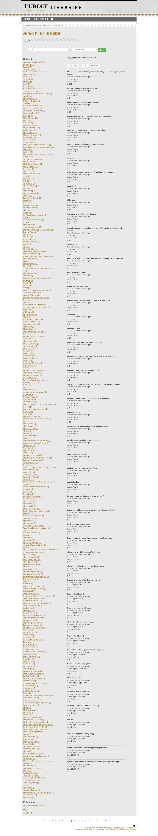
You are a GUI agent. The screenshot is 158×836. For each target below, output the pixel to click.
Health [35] (27, 84)
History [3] (27, 387)
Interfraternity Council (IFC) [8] (34, 220)
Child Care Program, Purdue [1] (34, 589)
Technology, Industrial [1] (32, 780)
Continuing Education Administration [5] (37, 278)
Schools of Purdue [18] (31, 128)
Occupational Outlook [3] (32, 399)
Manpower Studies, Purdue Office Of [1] (37, 683)
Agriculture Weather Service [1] (34, 545)
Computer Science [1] (31, 593)
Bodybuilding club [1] (30, 569)
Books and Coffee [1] (30, 579)
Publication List (43, 19)
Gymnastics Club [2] (30, 470)
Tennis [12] (27, 176)
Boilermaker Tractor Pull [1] (33, 574)
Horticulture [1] (28, 659)
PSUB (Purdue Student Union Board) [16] (38, 145)
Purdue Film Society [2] (31, 509)
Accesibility (77, 821)
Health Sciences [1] (30, 654)
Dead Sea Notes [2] (30, 450)
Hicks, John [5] (28, 285)
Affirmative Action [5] (30, 273)
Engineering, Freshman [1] (32, 623)
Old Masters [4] (28, 312)
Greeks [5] (27, 283)
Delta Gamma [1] (29, 610)
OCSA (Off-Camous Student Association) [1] (39, 695)
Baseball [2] (27, 433)
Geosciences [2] (29, 465)
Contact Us (117, 821)
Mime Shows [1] (29, 688)
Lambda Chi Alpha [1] (31, 676)
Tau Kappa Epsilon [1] (31, 773)
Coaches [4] (27, 302)
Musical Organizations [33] (32, 89)
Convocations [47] (29, 74)
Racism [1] (27, 734)
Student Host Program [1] (32, 768)
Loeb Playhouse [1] (30, 681)
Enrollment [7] (28, 237)
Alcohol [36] (27, 81)
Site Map (97, 821)
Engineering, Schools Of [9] (33, 198)
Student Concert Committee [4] (34, 331)
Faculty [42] (27, 77)
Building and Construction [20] (34, 111)
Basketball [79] (28, 65)
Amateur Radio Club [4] (31, 295)
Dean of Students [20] (31, 113)
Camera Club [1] (29, 581)
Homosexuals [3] (29, 390)
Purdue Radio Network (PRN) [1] (35, 727)
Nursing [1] (27, 693)
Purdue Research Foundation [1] (35, 729)
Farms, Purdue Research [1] (33, 640)
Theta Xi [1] (27, 785)
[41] (97, 65)
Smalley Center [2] (30, 518)
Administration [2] (29, 424)
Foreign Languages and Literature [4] (36, 307)
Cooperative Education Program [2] (36, 443)
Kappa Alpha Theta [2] (31, 477)
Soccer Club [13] (29, 162)
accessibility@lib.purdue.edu (128, 829)
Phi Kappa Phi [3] (29, 402)
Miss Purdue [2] (28, 492)
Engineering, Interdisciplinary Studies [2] (37, 458)
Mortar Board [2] (29, 494)
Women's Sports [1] (30, 797)
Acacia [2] (26, 421)
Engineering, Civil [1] (30, 620)
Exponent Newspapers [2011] (34, 805)
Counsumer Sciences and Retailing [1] (37, 603)
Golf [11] (26, 181)
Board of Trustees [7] (30, 232)
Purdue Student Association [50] (34, 72)
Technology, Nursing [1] (31, 783)
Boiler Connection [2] (30, 436)
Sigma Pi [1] (27, 751)
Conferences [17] (29, 130)
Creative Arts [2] (29, 445)
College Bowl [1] (29, 591)
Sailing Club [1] (28, 744)
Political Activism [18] (30, 125)
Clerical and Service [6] (31, 249)
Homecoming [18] (29, 123)
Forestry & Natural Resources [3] (35, 380)
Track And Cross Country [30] (33, 91)
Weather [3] (27, 414)
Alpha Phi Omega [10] (31, 186)
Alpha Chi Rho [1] (29, 555)
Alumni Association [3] (31, 344)
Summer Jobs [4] (29, 334)
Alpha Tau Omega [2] (30, 428)
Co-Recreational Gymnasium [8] (34, 215)
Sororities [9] (27, 203)
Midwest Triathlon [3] (30, 397)
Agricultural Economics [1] (32, 542)
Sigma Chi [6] (28, 266)
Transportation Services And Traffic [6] (37, 268)
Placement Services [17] (32, 135)
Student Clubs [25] (30, 98)
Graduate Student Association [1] (35, 652)
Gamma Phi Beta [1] (30, 647)
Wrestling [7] (27, 244)
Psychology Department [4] (33, 319)
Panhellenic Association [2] (33, 496)
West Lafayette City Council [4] (34, 336)
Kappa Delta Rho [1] (30, 666)
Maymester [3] (28, 394)
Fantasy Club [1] (29, 637)
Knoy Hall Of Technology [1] (33, 671)
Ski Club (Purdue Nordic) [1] (33, 754)
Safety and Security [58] (32, 69)
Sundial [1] (27, 771)
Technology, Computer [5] (32, 293)
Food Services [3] (29, 377)
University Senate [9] (30, 205)
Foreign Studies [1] (30, 644)
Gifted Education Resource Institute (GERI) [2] (39, 467)
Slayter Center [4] (29, 329)
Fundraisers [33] (29, 86)
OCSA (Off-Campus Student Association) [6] (39, 256)
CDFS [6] (26, 246)
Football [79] (27, 67)
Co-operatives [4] (29, 300)
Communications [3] (30, 358)
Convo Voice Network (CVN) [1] (34, 598)
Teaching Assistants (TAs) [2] (33, 525)
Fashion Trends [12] (30, 166)
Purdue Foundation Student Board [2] (36, 511)
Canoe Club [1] (28, 584)
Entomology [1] (28, 630)
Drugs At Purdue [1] (30, 613)
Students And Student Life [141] (34, 62)
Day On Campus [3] (30, 365)
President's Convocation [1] (33, 717)
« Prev (73, 65)
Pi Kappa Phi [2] (29, 506)
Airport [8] (26, 210)
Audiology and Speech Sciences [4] (36, 297)
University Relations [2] (31, 533)
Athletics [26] (28, 96)
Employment (65, 821)
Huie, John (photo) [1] (31, 661)
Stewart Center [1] (29, 766)
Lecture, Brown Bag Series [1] (34, 678)
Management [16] (29, 142)
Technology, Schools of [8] (32, 227)
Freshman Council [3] (31, 382)
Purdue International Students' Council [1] (38, 724)
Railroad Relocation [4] (31, 322)
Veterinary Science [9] (31, 208)
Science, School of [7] (31, 242)
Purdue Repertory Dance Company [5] (37, 290)
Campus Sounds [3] (30, 353)
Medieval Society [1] (30, 686)
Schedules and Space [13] (32, 159)
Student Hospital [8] (30, 225)
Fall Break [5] (28, 280)
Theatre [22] (27, 103)
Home (27, 19)
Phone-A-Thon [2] (29, 501)
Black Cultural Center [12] (32, 164)
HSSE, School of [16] (31, 140)
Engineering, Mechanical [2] (33, 460)
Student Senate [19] (30, 118)
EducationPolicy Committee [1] (34, 615)
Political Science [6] (30, 259)
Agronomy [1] (28, 547)
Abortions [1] (27, 538)
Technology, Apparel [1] (31, 775)
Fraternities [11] (28, 179)
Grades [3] (27, 385)
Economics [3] (28, 368)
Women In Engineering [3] (32, 416)
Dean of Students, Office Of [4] (34, 305)
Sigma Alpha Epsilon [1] (31, 746)
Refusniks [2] (28, 513)
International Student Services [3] (35, 392)
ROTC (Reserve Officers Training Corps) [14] (39, 154)
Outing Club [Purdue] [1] (32, 700)
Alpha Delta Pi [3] (29, 341)
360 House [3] (28, 339)
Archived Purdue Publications (42, 25)
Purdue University (90, 827)
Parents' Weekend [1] (31, 705)
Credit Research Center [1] (33, 606)
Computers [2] (28, 438)
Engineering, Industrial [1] (32, 625)
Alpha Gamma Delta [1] (31, 557)
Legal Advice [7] (29, 239)
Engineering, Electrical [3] (32, 375)
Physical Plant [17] (30, 132)
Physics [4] (27, 317)
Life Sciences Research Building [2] (36, 487)
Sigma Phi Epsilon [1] (31, 749)
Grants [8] (26, 217)
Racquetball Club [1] (30, 737)
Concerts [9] (27, 196)
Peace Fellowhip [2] (30, 499)
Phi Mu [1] (27, 707)
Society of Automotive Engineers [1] (36, 756)
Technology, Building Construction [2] (36, 528)
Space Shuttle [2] (29, 521)
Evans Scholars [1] (30, 632)
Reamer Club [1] (29, 739)
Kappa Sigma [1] (29, 669)
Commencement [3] (30, 356)
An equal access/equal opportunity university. (120, 827)
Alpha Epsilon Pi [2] (30, 426)
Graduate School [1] (30, 649)
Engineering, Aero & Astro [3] (33, 370)
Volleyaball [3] (28, 411)
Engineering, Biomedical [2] (33, 455)
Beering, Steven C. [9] (31, 193)
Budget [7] (27, 234)
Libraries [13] (28, 157)
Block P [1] (27, 567)
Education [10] (28, 188)
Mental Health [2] (29, 489)
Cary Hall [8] (27, 213)
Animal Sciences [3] (30, 346)
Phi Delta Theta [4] (30, 314)
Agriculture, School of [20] (32, 108)
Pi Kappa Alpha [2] (30, 504)
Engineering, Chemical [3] (32, 373)
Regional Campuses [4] (31, 324)
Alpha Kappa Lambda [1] (32, 559)
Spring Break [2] (29, 523)
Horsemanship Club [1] (31, 657)
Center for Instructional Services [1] (36, 586)
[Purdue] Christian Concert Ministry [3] (37, 419)
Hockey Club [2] (29, 472)
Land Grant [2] (28, 479)
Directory (54, 821)
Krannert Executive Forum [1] (33, 673)
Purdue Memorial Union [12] (33, 174)
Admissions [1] (28, 540)
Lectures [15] (28, 152)
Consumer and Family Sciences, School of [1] (39, 596)
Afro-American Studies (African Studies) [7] (38, 229)
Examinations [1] (29, 635)
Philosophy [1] (28, 712)
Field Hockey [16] (29, 137)
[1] (69, 65)
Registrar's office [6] (30, 263)
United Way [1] (28, 788)
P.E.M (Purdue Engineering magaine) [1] (37, 703)
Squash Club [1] (29, 758)
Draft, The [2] (28, 453)
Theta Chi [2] (28, 530)
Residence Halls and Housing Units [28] (37, 94)
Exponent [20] (28, 115)
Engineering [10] (29, 191)
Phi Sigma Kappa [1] (30, 710)
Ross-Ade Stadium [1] (31, 741)
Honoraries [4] (28, 310)
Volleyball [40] (28, 79)
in (70, 50)
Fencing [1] (27, 642)
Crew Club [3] (28, 361)
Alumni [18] (27, 120)
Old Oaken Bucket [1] (31, 698)
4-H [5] (25, 271)
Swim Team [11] (29, 183)
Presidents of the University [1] (34, 720)
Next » (92, 65)
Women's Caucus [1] (30, 795)
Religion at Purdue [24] (31, 101)
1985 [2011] (27, 813)
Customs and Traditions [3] (33, 363)
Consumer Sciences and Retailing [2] (36, 441)
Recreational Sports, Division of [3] (35, 409)
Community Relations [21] (32, 106)
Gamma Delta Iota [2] (31, 462)
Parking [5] (27, 288)
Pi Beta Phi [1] (28, 715)
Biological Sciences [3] (31, 351)
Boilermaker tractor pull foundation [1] (36, 576)
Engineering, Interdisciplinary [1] (34, 627)
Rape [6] (26, 261)
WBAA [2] (26, 535)
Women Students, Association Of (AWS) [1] (38, 792)
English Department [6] (31, 254)
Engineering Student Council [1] (34, 618)
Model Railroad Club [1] (31, 690)
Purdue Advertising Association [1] (35, 722)
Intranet (107, 821)
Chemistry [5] (28, 276)
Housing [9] (27, 200)
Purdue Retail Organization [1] (34, 732)
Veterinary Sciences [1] (31, 790)
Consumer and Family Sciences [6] (35, 251)
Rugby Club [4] (28, 327)
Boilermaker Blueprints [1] (32, 572)
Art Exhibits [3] (28, 348)
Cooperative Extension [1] (32, 601)
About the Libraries (42, 821)
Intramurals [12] (28, 169)
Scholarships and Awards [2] (33, 516)
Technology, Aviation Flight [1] (34, 778)
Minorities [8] (27, 222)
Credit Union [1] (28, 608)
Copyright (88, 821)
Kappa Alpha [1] (29, 664)
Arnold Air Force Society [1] (33, 564)
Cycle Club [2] (28, 448)
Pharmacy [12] (28, 171)
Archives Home (27, 25)
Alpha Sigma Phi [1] (30, 562)
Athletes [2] (27, 431)
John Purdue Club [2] (31, 475)
